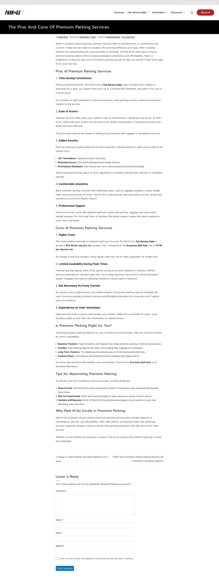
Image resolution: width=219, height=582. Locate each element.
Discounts (178, 12)
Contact (210, 2)
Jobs (193, 2)
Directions (184, 2)
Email (59, 533)
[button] (147, 12)
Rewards (201, 2)
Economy (119, 12)
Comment (61, 491)
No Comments (128, 37)
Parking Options (113, 37)
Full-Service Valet (138, 12)
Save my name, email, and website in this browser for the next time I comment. (97, 558)
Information (160, 12)
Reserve (205, 12)
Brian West (63, 37)
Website (60, 546)
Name (59, 520)
